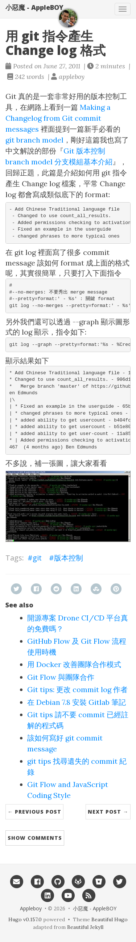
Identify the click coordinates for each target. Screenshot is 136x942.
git (37, 558)
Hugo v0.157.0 (25, 919)
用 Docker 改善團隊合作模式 (74, 664)
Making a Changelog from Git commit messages (58, 118)
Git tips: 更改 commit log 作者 (77, 689)
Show (35, 837)
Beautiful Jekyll (85, 927)
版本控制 (68, 558)
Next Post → (108, 811)
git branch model (34, 139)
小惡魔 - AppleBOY (34, 7)
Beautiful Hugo (109, 919)
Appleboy (31, 908)
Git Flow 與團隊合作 (60, 677)
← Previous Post (34, 811)
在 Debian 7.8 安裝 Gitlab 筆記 (76, 702)
